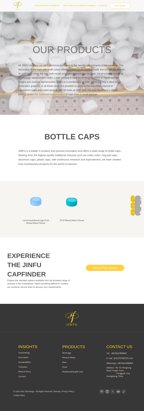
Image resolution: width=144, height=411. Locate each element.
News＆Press (24, 371)
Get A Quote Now (120, 6)
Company (22, 367)
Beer (64, 362)
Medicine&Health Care (72, 371)
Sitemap (56, 391)
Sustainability (24, 362)
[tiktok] (124, 391)
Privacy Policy (68, 391)
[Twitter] (113, 391)
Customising (24, 352)
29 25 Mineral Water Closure (72, 220)
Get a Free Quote (105, 268)
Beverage (66, 353)
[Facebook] (102, 391)
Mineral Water (68, 357)
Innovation (23, 357)
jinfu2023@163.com (123, 358)
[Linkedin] (107, 391)
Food (64, 367)
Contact (22, 376)
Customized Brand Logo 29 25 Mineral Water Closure (36, 221)
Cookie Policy (19, 395)
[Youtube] (118, 391)
